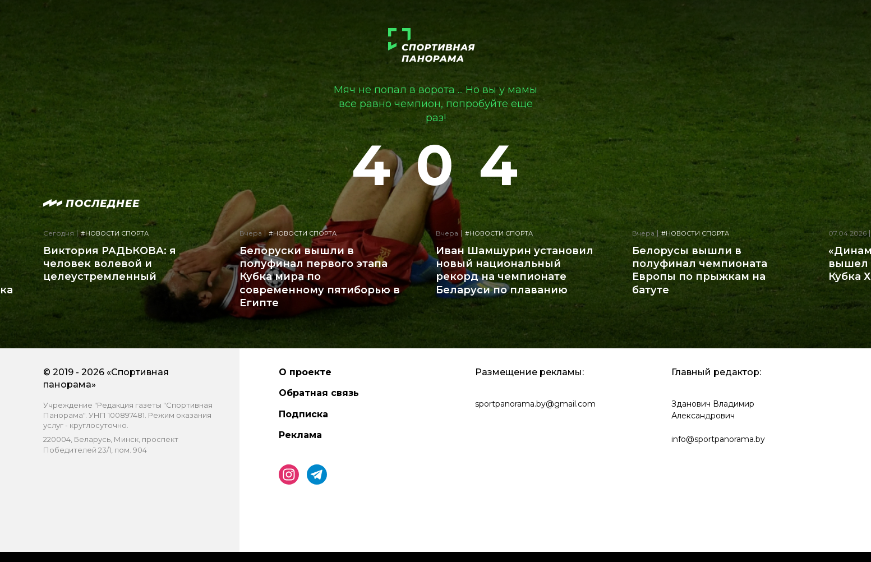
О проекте (305, 372)
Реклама (300, 435)
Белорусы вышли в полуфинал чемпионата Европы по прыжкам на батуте (699, 270)
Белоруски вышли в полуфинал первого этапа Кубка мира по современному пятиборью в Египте (319, 277)
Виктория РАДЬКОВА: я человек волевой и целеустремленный (109, 264)
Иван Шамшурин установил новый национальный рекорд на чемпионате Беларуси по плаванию (514, 270)
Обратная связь (319, 393)
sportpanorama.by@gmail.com (535, 404)
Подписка (303, 414)
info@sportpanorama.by (718, 439)
